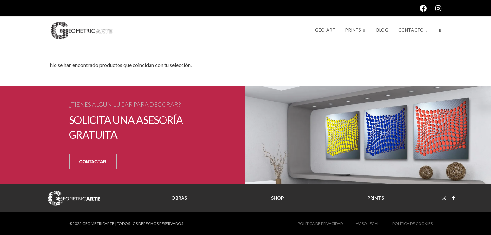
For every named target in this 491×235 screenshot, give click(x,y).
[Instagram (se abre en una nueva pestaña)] (438, 8)
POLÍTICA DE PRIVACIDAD (320, 223)
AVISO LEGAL (367, 223)
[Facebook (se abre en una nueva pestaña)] (427, 8)
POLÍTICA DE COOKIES (412, 223)
